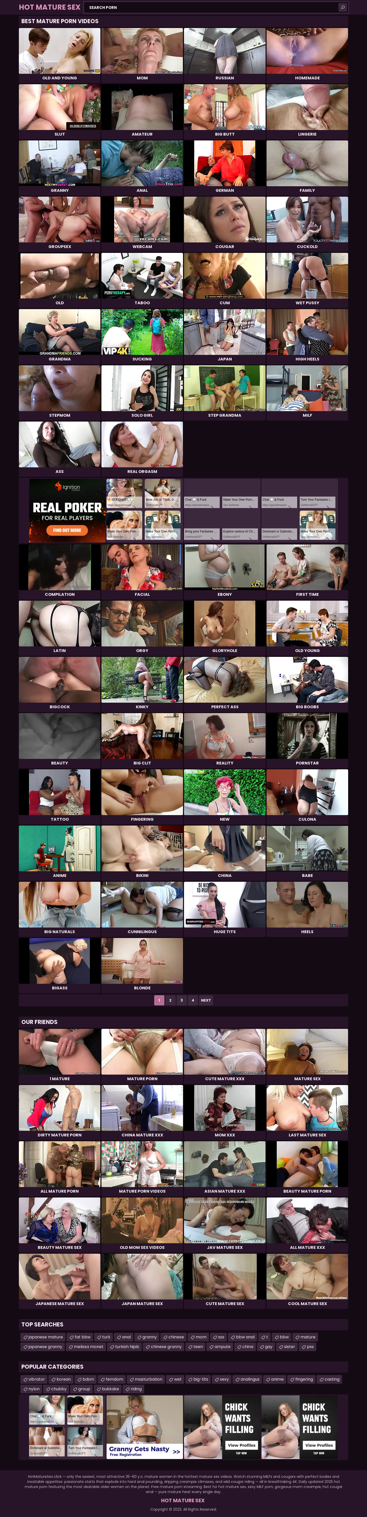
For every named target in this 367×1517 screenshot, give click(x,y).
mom (201, 1337)
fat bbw (82, 1337)
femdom (114, 1379)
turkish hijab (127, 1347)
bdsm (88, 1379)
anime (277, 1379)
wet (178, 1379)
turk (106, 1337)
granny (149, 1337)
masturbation (148, 1379)
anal (126, 1337)
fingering (304, 1379)
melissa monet (88, 1347)
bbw (284, 1337)
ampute (223, 1347)
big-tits (200, 1379)
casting (332, 1379)
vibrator (37, 1379)
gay (268, 1347)
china (247, 1347)
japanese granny (45, 1347)
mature (308, 1337)
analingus (250, 1379)
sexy (224, 1379)
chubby (59, 1389)
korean (64, 1379)
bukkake (110, 1389)
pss (310, 1347)
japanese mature (46, 1337)
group (84, 1389)
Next (206, 1000)
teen (198, 1347)
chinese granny (166, 1347)
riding (136, 1389)
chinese (176, 1337)
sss (221, 1337)
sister (289, 1347)
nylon (34, 1389)
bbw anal (245, 1337)
